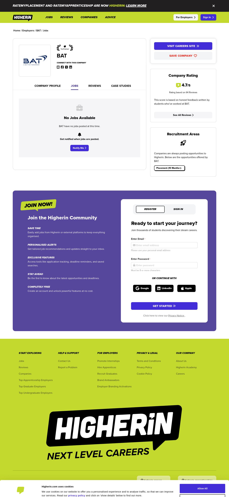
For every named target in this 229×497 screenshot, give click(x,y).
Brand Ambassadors (108, 380)
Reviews (94, 86)
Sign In (208, 17)
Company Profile (48, 86)
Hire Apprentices (106, 367)
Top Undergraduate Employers (35, 392)
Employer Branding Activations (114, 386)
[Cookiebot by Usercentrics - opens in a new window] (21, 490)
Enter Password (140, 259)
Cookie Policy (144, 373)
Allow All (202, 475)
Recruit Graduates (107, 373)
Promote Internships (108, 361)
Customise (202, 485)
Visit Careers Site (183, 46)
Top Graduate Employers (32, 386)
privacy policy (76, 482)
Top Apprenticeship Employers (36, 380)
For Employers (185, 17)
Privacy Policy (144, 367)
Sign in (178, 209)
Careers (180, 373)
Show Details (49, 490)
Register (150, 209)
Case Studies (121, 86)
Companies (25, 373)
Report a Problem (67, 367)
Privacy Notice (176, 315)
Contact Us (64, 361)
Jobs (74, 86)
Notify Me (79, 148)
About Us (181, 361)
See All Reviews (183, 115)
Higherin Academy (186, 367)
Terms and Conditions (149, 361)
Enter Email (138, 239)
